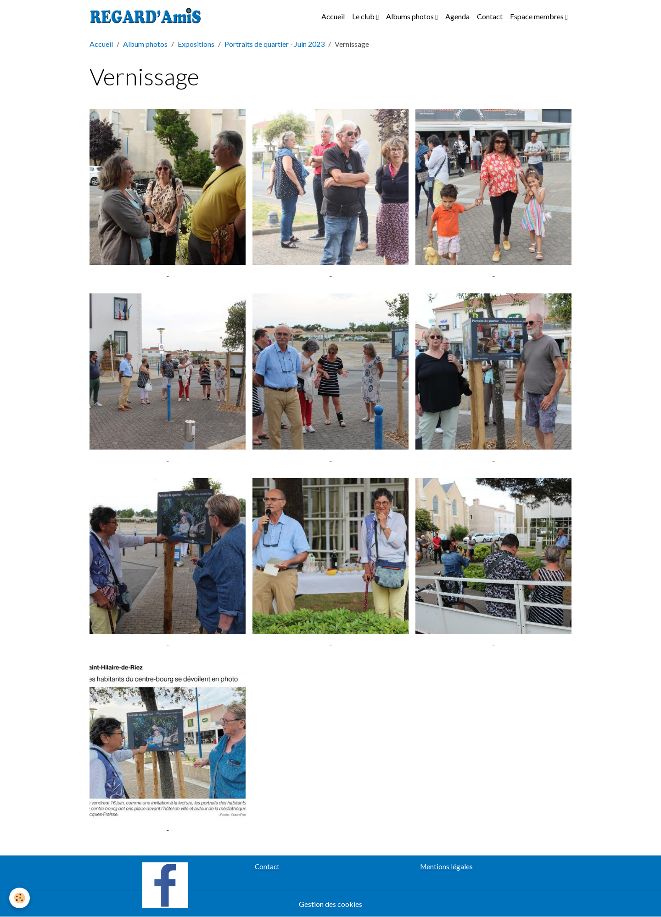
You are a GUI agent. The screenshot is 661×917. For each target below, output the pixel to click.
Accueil (333, 16)
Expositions (196, 43)
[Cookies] (19, 898)
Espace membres (537, 16)
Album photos (145, 43)
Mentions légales (446, 866)
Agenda (457, 16)
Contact (490, 16)
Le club (364, 16)
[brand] (147, 16)
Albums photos (410, 16)
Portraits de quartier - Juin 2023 (274, 43)
